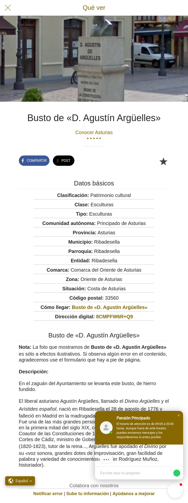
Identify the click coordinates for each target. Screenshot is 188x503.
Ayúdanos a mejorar (134, 493)
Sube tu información (87, 493)
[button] (178, 415)
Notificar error (48, 493)
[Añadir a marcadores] (163, 161)
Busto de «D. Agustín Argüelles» (110, 307)
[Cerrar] (8, 8)
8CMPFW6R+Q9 (114, 316)
